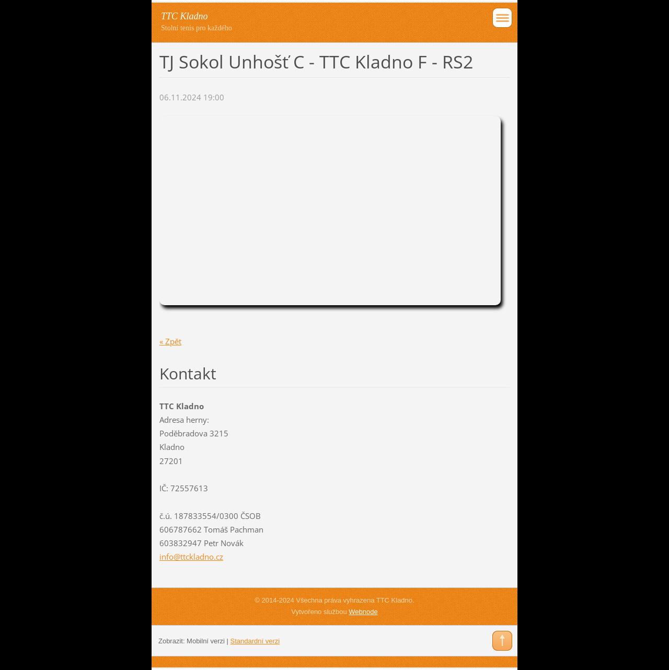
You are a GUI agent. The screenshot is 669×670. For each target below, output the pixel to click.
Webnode (363, 612)
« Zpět (170, 341)
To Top (502, 641)
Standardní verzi (255, 641)
